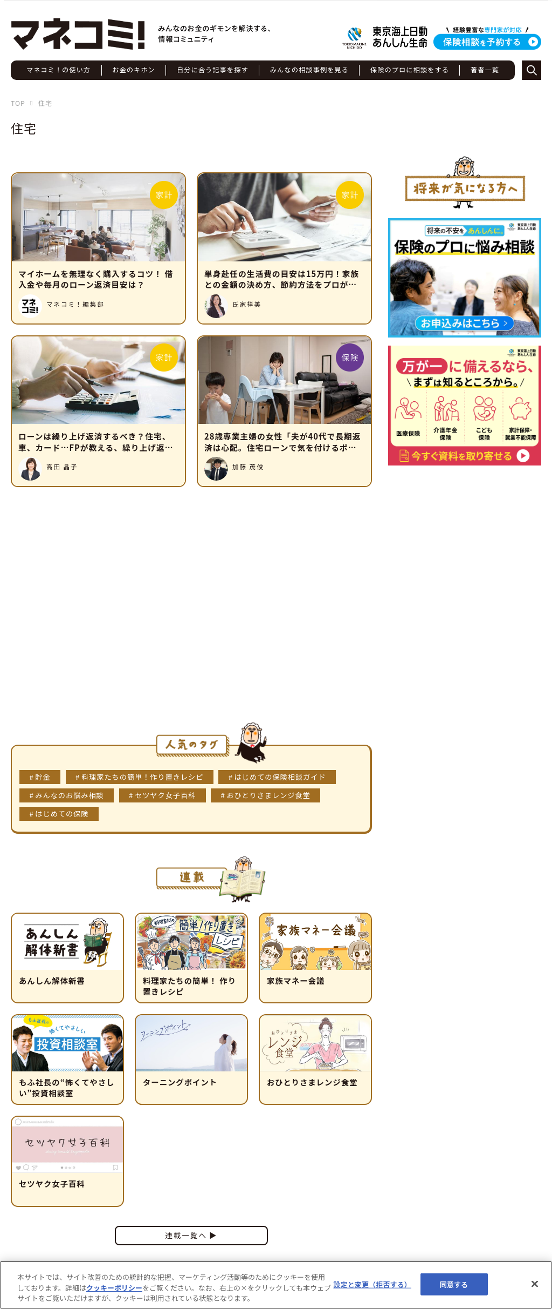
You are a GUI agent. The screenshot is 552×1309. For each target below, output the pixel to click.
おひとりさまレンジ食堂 (268, 795)
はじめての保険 (61, 813)
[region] (276, 1285)
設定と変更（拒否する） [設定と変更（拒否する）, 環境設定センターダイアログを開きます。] (372, 1284)
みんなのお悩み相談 (69, 795)
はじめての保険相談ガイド (280, 777)
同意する (454, 1284)
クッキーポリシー (114, 1288)
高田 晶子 (62, 466)
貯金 (42, 777)
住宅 (24, 128)
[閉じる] (535, 1283)
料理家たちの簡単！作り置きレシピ (142, 777)
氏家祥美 (246, 304)
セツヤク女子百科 (165, 795)
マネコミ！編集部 (75, 304)
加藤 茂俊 (248, 466)
